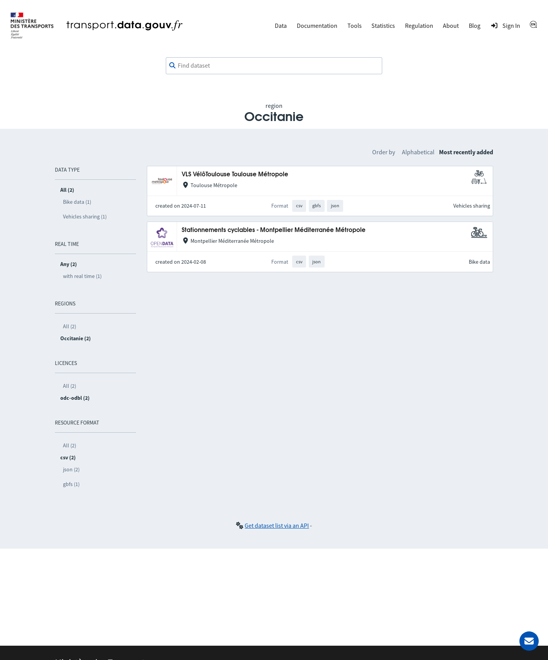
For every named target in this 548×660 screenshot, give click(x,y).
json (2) (71, 469)
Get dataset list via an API (277, 525)
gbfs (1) (71, 484)
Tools (354, 25)
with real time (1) (82, 276)
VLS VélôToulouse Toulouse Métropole (235, 174)
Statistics (383, 25)
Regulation (419, 25)
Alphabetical (418, 152)
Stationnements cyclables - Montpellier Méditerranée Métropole (274, 230)
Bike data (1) (77, 201)
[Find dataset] (274, 65)
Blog (474, 25)
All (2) (69, 326)
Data (281, 25)
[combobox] (274, 65)
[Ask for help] (529, 641)
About (451, 25)
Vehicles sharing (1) (85, 216)
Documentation (317, 25)
